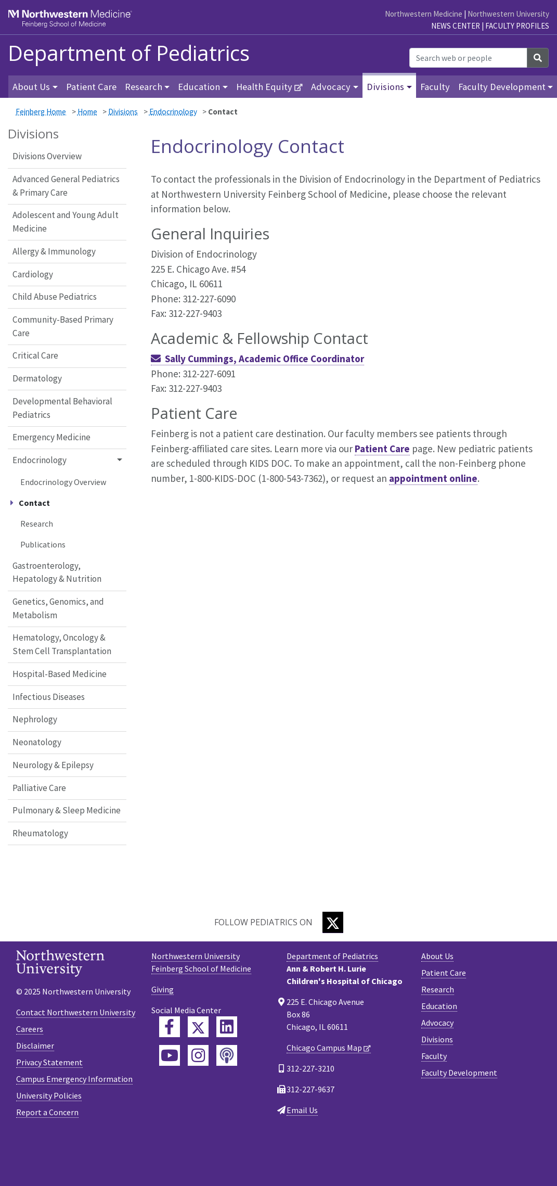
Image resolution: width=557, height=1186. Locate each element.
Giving (162, 989)
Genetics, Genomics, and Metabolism (58, 608)
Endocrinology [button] (39, 460)
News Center (455, 26)
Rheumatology (40, 833)
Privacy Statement (49, 1062)
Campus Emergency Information (74, 1079)
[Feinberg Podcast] (226, 1055)
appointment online (433, 478)
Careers (29, 1029)
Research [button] (143, 87)
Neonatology (36, 742)
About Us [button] (31, 87)
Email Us (302, 1110)
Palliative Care (39, 788)
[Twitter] (332, 922)
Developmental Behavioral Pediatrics (62, 408)
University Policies (49, 1095)
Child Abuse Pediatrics (54, 296)
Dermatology (37, 378)
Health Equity (264, 87)
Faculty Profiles (517, 26)
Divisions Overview (47, 156)
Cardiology (32, 274)
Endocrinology (173, 112)
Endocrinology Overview (63, 482)
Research (36, 523)
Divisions (123, 112)
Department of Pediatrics (129, 53)
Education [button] (199, 87)
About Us (437, 956)
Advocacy (437, 1022)
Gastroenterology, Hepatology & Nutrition (56, 572)
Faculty (435, 87)
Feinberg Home (41, 112)
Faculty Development (459, 1072)
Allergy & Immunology (54, 251)
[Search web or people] (468, 58)
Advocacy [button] (331, 87)
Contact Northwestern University (75, 1012)
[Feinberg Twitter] (198, 1026)
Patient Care (91, 87)
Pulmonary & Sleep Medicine (66, 810)
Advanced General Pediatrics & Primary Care (66, 185)
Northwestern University (508, 14)
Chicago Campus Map (324, 1047)
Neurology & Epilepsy (53, 765)
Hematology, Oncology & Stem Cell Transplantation (61, 644)
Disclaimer (35, 1045)
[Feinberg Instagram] (198, 1055)
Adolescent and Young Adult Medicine (65, 221)
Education (439, 1006)
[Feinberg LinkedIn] (226, 1026)
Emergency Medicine (51, 437)
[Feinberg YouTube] (169, 1055)
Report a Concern (47, 1112)
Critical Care (35, 355)
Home (87, 112)
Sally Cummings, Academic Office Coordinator (264, 358)
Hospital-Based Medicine (59, 674)
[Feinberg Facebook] (169, 1026)
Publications (43, 544)
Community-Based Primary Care (62, 326)
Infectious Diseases (48, 697)
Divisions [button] (385, 87)
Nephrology (34, 719)
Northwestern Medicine (423, 14)
